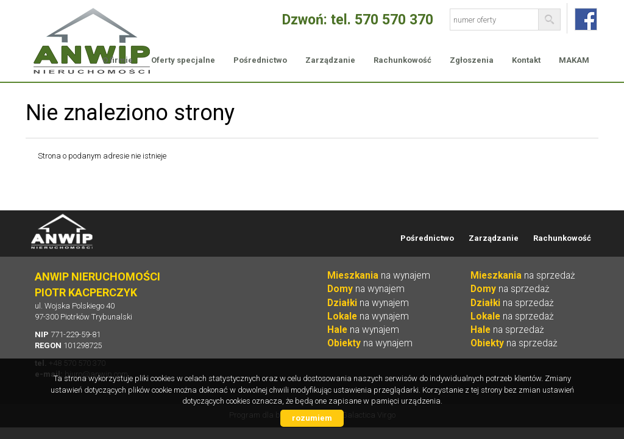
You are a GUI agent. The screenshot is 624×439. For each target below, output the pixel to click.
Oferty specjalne (183, 60)
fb (586, 19)
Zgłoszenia (472, 60)
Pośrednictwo (260, 60)
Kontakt (526, 60)
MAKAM (574, 60)
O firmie (117, 60)
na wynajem (378, 275)
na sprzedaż (522, 275)
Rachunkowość (402, 60)
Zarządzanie (330, 60)
